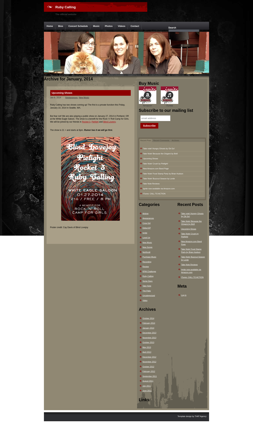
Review (145, 266)
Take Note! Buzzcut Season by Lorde (159, 179)
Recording (146, 262)
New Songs (147, 247)
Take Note (146, 286)
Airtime (145, 213)
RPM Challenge (149, 271)
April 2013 (146, 352)
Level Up (146, 238)
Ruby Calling (65, 7)
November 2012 (149, 362)
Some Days (147, 281)
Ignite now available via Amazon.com (159, 189)
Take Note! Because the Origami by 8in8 (160, 154)
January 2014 (148, 328)
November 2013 (149, 338)
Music (96, 26)
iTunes (169, 96)
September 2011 (149, 376)
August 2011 (147, 381)
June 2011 (146, 391)
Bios (60, 26)
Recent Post (145, 140)
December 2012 (149, 357)
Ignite (144, 233)
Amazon (147, 96)
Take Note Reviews (151, 184)
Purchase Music (149, 257)
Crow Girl (146, 223)
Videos (121, 26)
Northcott (146, 252)
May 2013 (146, 347)
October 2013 (148, 342)
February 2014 (148, 323)
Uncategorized (148, 295)
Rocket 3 (86, 122)
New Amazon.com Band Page (156, 169)
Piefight (95, 122)
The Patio (146, 291)
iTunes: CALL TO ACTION (154, 194)
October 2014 (148, 318)
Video (144, 300)
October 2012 (148, 367)
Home (50, 26)
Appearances (71, 97)
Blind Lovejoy (109, 122)
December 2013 (149, 333)
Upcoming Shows (62, 92)
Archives (175, 140)
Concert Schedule (78, 26)
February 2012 (148, 371)
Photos (109, 26)
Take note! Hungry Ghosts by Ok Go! (159, 148)
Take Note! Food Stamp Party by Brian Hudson (163, 174)
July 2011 (146, 386)
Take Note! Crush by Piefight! (155, 164)
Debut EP (146, 228)
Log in (183, 295)
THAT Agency (200, 416)
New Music (84, 97)
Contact (135, 26)
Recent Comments (161, 140)
